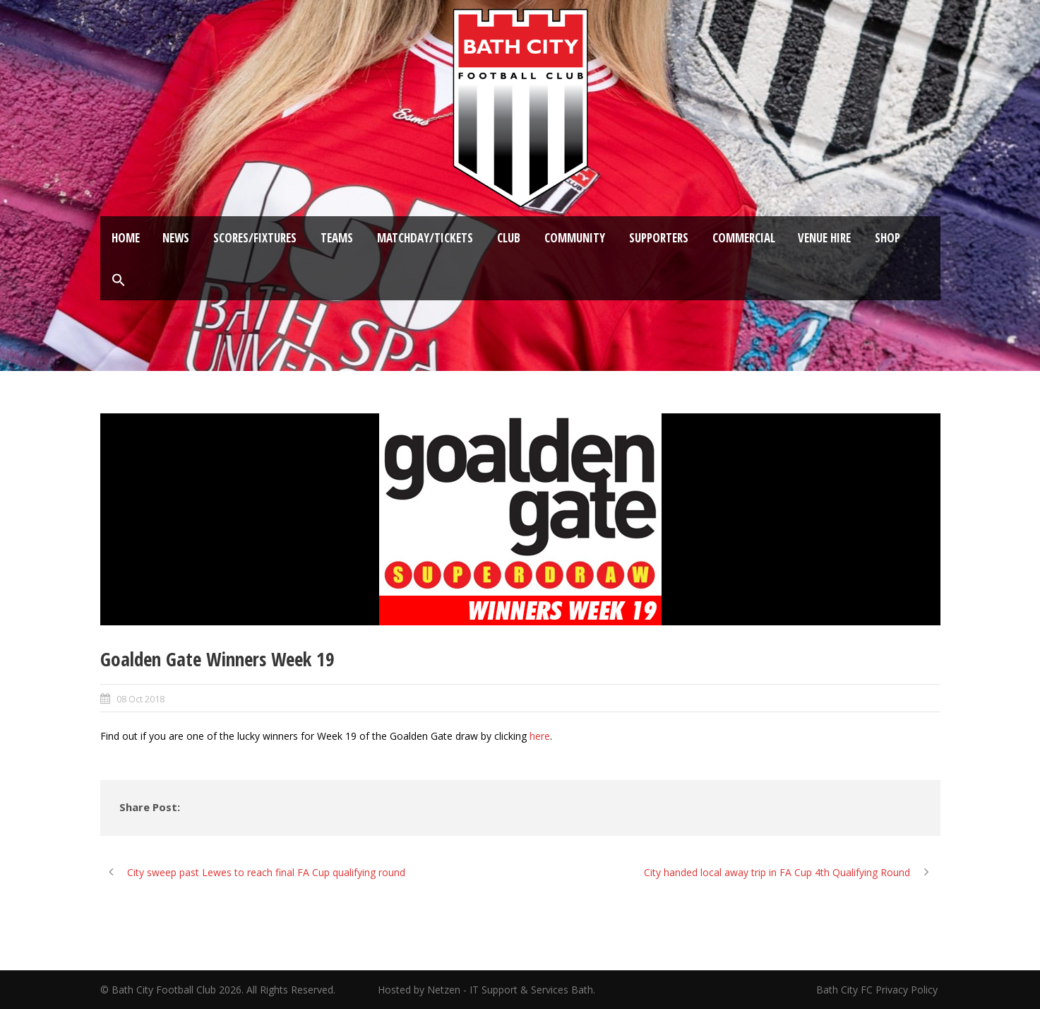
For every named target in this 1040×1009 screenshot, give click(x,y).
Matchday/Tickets (425, 238)
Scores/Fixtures (255, 238)
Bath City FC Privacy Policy (878, 989)
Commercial (743, 238)
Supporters (658, 238)
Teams (337, 238)
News (175, 238)
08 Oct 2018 (140, 698)
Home (126, 238)
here (540, 736)
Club (508, 238)
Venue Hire (824, 238)
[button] (118, 280)
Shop (887, 238)
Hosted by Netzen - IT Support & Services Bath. (486, 989)
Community (574, 238)
